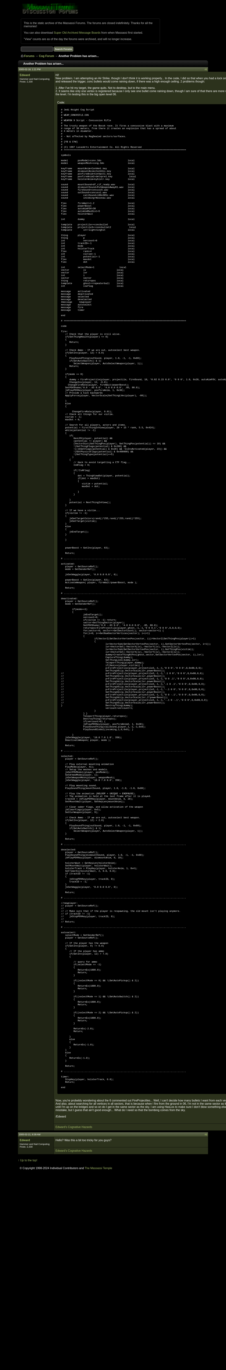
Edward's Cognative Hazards (74, 1323)
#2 (206, 1331)
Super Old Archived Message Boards (77, 32)
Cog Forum (46, 56)
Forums (29, 56)
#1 (206, 69)
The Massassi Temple (98, 1364)
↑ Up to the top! (27, 1356)
